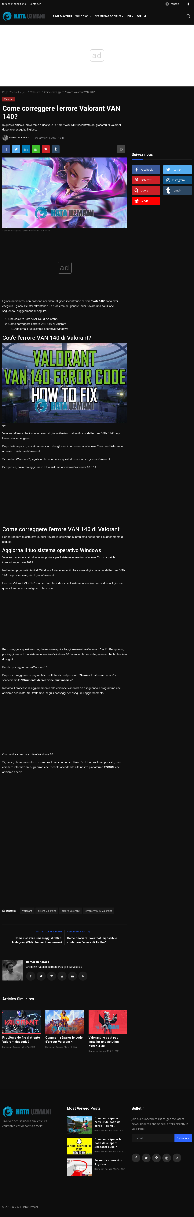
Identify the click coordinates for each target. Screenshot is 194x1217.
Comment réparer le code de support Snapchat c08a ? (108, 1143)
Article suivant (78, 931)
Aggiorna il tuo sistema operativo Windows (41, 328)
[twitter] (146, 1158)
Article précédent (49, 931)
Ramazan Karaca (37, 962)
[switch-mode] (188, 4)
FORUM (141, 16)
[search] (188, 16)
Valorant (35, 92)
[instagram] (166, 1158)
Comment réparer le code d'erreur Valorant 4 (64, 1040)
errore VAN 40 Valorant (98, 910)
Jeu (24, 92)
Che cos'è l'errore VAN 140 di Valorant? (33, 318)
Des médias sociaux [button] (109, 16)
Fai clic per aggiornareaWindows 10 (24, 667)
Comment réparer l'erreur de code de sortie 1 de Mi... (107, 1122)
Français (172, 4)
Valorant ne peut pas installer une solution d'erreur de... (104, 1042)
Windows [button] (83, 16)
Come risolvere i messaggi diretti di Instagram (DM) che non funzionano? (37, 940)
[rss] (177, 1158)
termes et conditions (14, 4)
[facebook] (136, 1158)
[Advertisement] (64, 496)
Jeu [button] (130, 16)
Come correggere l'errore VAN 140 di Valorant (37, 323)
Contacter (35, 4)
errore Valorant (47, 910)
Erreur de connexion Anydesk (108, 1162)
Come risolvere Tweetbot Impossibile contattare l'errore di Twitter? (92, 940)
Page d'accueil (62, 16)
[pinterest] (156, 1158)
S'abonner (183, 1138)
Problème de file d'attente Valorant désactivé (21, 1040)
